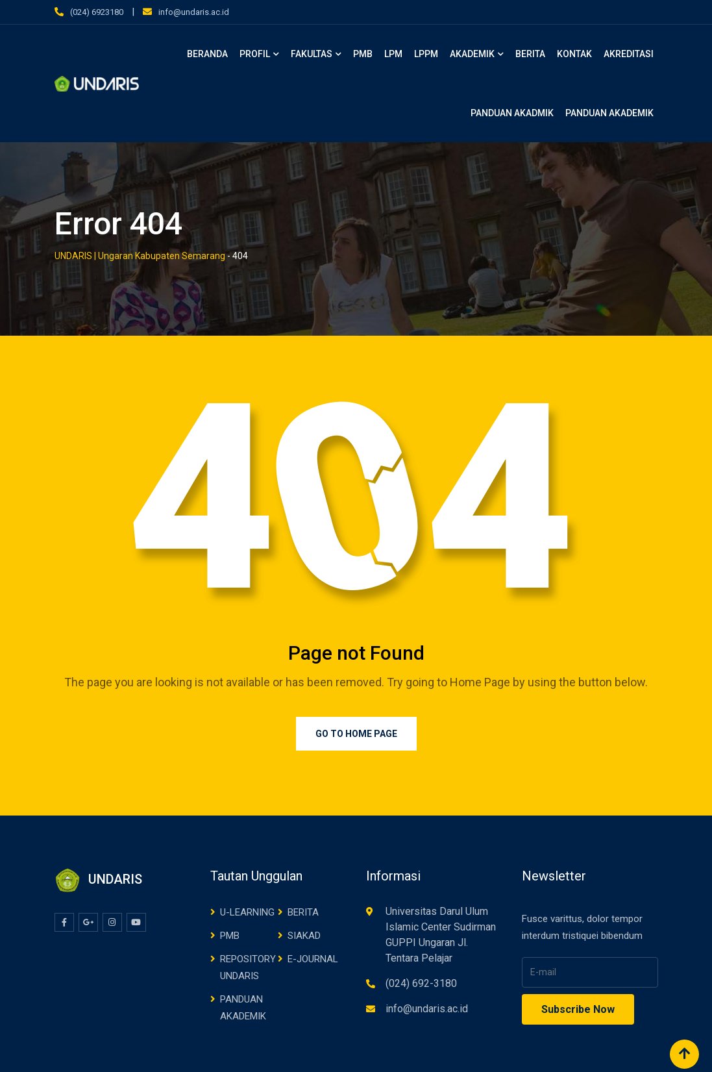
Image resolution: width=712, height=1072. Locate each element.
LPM (393, 54)
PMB (363, 54)
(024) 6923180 (96, 12)
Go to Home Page (356, 734)
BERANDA (207, 54)
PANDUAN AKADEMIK (609, 113)
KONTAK (574, 54)
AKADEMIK (472, 54)
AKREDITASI (629, 54)
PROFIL (254, 54)
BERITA (530, 54)
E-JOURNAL (313, 959)
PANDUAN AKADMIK (512, 113)
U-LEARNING (247, 912)
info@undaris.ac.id (193, 12)
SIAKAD (304, 935)
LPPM (426, 54)
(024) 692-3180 (421, 983)
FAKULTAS (311, 54)
